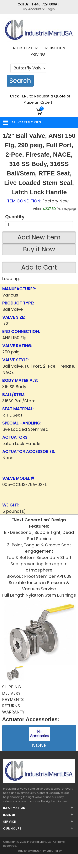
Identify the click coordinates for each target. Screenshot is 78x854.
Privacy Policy (52, 851)
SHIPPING (11, 687)
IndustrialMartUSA (39, 842)
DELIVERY (11, 693)
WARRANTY (13, 712)
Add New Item (39, 237)
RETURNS (11, 706)
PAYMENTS (13, 699)
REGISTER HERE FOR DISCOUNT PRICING (40, 51)
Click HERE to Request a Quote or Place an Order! (40, 99)
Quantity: (15, 217)
